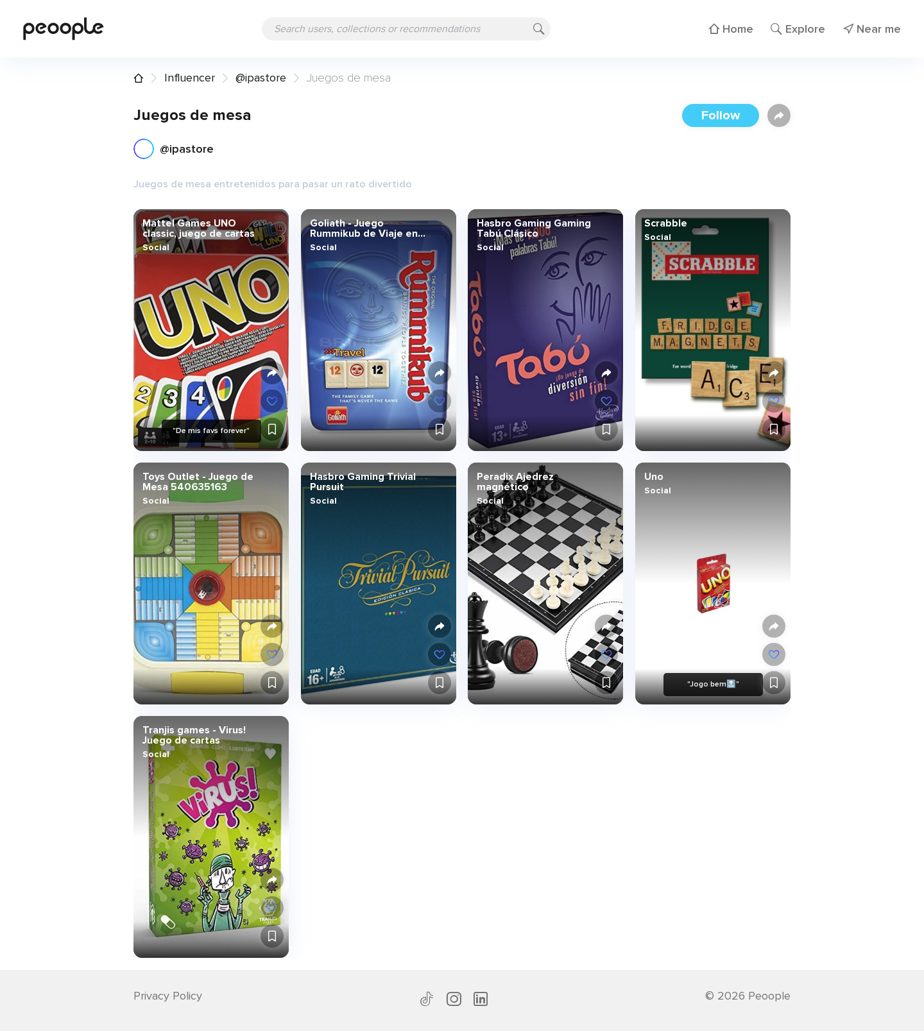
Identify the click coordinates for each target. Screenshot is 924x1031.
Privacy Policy (167, 996)
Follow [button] (720, 115)
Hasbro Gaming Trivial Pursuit (362, 482)
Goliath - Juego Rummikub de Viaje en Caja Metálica (363, 228)
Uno (653, 477)
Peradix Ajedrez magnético (515, 482)
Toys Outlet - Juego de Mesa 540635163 (197, 482)
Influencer (189, 78)
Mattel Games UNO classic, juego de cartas (198, 228)
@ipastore (260, 78)
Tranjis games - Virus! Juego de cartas (194, 735)
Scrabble (665, 223)
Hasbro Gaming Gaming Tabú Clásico (534, 228)
